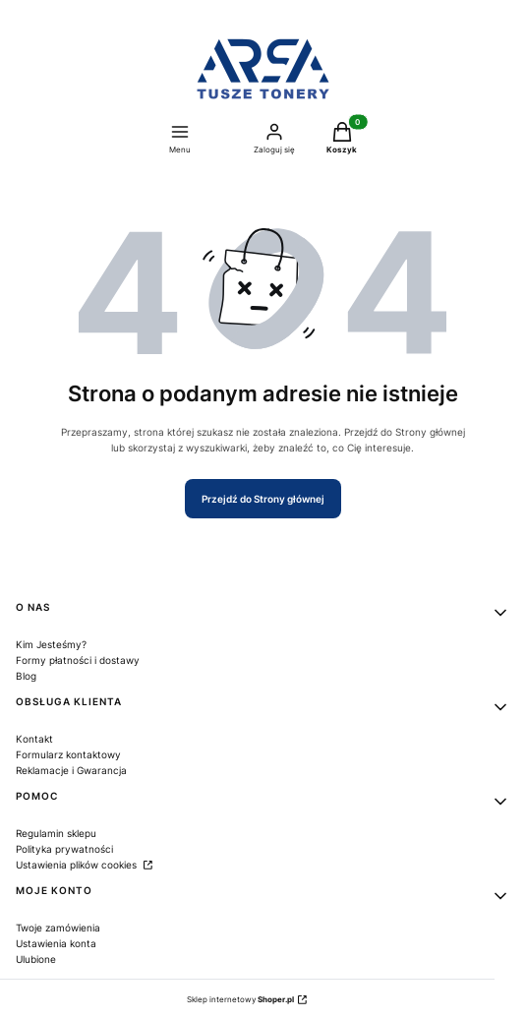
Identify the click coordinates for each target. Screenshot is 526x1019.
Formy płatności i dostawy (78, 660)
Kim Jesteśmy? (51, 644)
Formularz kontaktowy (68, 754)
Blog (26, 676)
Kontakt (34, 739)
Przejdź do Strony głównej (263, 499)
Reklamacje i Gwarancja (71, 770)
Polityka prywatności (64, 849)
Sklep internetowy (240, 999)
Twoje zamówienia (58, 927)
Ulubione (36, 959)
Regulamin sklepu (56, 833)
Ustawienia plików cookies (78, 864)
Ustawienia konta (56, 943)
